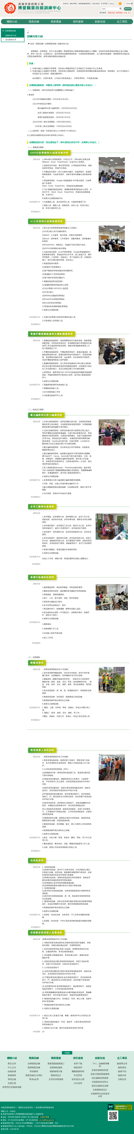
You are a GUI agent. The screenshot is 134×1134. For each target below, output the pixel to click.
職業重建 (119, 13)
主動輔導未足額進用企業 (100, 1095)
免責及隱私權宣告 (8, 1107)
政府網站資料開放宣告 (45, 1107)
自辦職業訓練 (50, 44)
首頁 (32, 44)
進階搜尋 (127, 9)
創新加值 (100, 21)
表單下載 (78, 1063)
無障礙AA (123, 1107)
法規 (125, 13)
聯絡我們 (78, 1067)
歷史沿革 (12, 1063)
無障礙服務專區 (84, 4)
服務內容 (122, 1075)
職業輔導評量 (56, 1071)
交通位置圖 (44, 1117)
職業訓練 (111, 13)
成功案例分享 (10, 40)
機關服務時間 (78, 1071)
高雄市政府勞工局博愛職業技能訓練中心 (33, 8)
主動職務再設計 (100, 1090)
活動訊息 (122, 1079)
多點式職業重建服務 (100, 1074)
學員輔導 (34, 1071)
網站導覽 (73, 4)
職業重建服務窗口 (56, 1063)
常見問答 (104, 4)
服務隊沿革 (122, 1063)
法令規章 (78, 1083)
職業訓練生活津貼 (34, 1075)
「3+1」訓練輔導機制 (100, 1064)
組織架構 (12, 1071)
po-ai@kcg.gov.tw (46, 1120)
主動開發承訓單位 (100, 1082)
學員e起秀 (34, 1079)
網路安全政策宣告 (25, 1107)
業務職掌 (12, 1075)
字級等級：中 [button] (120, 3)
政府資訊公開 (78, 1079)
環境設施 (12, 1079)
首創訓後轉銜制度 (100, 1070)
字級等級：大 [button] (123, 3)
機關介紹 (12, 21)
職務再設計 (56, 1075)
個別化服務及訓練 (100, 1086)
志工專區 (122, 21)
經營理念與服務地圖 (11, 1087)
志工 (129, 13)
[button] (120, 8)
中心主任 (12, 1067)
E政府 (110, 1107)
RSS (111, 4)
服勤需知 (122, 1067)
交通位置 (12, 1083)
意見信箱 (95, 4)
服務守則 (122, 1071)
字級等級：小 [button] (117, 3)
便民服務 (78, 21)
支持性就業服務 (56, 1079)
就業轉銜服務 (56, 1067)
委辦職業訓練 (34, 1067)
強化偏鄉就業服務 (100, 1078)
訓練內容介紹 (10, 35)
